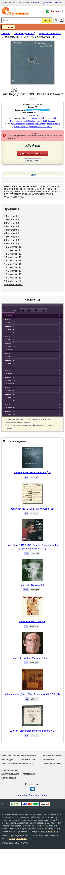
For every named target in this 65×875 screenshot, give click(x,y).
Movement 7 (9, 336)
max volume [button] (15, 310)
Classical (30, 124)
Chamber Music (18, 124)
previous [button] (22, 310)
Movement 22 (10, 387)
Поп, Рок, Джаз (7, 760)
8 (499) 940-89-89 (49, 831)
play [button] (32, 284)
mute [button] (3, 310)
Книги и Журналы (9, 778)
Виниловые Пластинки (11, 756)
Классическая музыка (11, 763)
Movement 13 (10, 356)
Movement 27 (10, 404)
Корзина (57, 11)
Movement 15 (10, 363)
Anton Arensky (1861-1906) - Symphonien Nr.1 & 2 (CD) (33, 694)
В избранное (32, 160)
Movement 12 (10, 353)
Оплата (58, 3)
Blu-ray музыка (29, 760)
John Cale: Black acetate (32, 585)
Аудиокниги (48, 760)
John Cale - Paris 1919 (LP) (32, 621)
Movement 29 (10, 411)
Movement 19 (10, 377)
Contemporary (40, 124)
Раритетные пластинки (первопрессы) (18, 774)
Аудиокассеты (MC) (9, 770)
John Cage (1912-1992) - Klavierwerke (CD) (32, 508)
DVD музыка (27, 763)
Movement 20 (10, 380)
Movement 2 (9, 319)
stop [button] (36, 310)
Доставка (47, 3)
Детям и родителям (51, 763)
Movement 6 (9, 333)
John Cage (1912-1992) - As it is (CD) (32, 472)
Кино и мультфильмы (52, 756)
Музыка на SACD (29, 756)
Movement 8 (9, 339)
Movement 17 (10, 370)
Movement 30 (10, 414)
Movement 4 (9, 326)
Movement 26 (10, 401)
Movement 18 (10, 374)
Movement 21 (10, 384)
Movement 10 (10, 346)
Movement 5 (9, 329)
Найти (47, 20)
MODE (35, 115)
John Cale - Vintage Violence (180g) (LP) (32, 658)
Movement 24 (10, 394)
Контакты (36, 3)
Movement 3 (9, 322)
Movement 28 (10, 408)
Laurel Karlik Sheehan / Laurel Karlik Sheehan (36, 121)
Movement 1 (9, 316)
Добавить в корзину (32, 153)
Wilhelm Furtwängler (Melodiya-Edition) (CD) (32, 730)
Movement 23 (10, 390)
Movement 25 (10, 397)
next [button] (43, 310)
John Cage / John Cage (31, 118)
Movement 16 (10, 367)
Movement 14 (10, 360)
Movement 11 (10, 350)
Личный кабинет (61, 20)
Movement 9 (9, 343)
